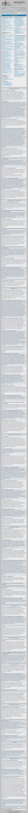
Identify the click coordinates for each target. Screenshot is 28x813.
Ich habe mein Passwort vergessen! (8, 27)
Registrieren (4, 7)
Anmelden (5, 8)
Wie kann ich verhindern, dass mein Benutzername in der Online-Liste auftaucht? (8, 36)
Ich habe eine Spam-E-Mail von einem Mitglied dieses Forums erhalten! (19, 33)
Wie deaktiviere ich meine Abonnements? (18, 62)
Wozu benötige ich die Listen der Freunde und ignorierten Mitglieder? (20, 37)
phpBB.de (9, 244)
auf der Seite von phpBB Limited (13, 765)
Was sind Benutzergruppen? (18, 19)
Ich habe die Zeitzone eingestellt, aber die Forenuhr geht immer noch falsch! (7, 40)
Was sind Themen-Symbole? (6, 85)
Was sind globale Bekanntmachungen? (5, 81)
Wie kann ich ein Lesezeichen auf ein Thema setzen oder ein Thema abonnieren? (19, 58)
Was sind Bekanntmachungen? (7, 82)
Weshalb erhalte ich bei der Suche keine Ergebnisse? (19, 46)
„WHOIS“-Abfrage (11, 781)
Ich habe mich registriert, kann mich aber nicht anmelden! (8, 22)
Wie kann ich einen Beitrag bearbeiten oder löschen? (6, 54)
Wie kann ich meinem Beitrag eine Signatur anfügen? (7, 56)
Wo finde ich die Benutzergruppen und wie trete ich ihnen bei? (19, 21)
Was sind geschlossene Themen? (7, 84)
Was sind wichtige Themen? (6, 83)
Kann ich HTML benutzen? (6, 77)
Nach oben (3, 100)
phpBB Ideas (7, 772)
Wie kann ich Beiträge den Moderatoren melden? (6, 67)
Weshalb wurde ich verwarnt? (7, 66)
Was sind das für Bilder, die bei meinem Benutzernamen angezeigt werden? (7, 44)
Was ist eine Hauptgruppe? (18, 24)
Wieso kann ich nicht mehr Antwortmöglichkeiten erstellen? (7, 60)
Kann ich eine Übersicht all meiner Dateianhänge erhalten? (19, 67)
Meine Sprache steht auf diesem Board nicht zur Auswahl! (7, 42)
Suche (25, 8)
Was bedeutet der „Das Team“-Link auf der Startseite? (19, 26)
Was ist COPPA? (5, 18)
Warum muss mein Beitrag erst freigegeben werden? (7, 71)
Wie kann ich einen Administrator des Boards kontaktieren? (19, 76)
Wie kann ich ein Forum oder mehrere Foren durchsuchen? (19, 44)
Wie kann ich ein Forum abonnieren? (18, 60)
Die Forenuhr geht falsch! (6, 38)
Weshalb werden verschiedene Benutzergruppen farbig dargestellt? (20, 23)
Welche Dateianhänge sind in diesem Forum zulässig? (19, 65)
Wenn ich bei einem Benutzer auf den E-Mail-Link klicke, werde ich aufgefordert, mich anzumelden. (7, 49)
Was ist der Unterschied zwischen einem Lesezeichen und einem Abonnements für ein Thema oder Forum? (19, 55)
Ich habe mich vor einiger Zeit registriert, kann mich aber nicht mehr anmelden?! (7, 25)
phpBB (11, 811)
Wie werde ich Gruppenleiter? (19, 22)
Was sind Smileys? (5, 78)
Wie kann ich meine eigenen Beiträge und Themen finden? (19, 51)
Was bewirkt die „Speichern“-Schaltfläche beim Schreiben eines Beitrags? (7, 69)
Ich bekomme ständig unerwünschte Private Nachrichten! (20, 31)
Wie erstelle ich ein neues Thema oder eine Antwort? (7, 53)
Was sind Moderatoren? (18, 18)
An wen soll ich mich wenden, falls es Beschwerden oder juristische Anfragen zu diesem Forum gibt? (19, 74)
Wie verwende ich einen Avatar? (7, 45)
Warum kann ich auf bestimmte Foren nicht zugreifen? (7, 63)
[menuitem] (12, 7)
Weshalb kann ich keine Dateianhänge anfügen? (6, 65)
